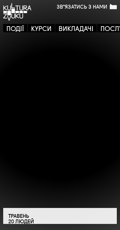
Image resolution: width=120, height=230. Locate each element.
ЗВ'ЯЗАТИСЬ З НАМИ (87, 6)
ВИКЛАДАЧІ (76, 28)
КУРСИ (41, 28)
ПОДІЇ (15, 28)
